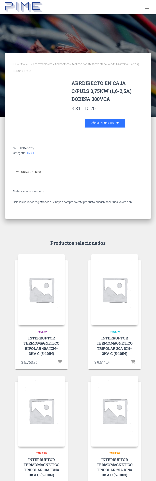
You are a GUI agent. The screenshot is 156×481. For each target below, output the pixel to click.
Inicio (16, 64)
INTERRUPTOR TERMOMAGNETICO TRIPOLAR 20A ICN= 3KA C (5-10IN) (115, 346)
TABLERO (77, 64)
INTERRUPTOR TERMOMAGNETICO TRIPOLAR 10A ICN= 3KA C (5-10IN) (42, 467)
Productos (26, 64)
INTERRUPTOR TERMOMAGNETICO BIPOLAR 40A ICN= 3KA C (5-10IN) (42, 346)
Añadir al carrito (102, 123)
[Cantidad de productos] (77, 122)
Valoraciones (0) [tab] (28, 172)
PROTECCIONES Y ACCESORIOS (52, 64)
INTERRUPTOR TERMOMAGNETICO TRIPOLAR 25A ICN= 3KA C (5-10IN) (115, 467)
